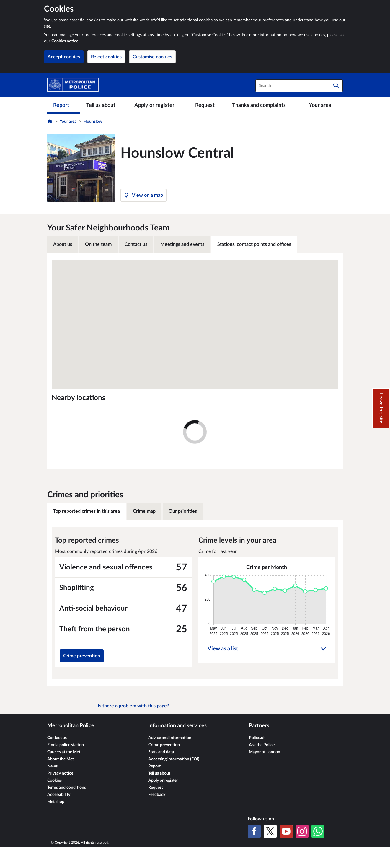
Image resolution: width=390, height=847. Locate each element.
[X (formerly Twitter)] (270, 831)
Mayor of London (264, 752)
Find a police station (65, 745)
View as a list (267, 648)
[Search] (336, 85)
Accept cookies (64, 56)
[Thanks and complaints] (264, 105)
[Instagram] (302, 831)
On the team (98, 244)
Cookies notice (64, 41)
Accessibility (58, 795)
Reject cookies (106, 56)
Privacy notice (60, 773)
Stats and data (161, 752)
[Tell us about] (104, 105)
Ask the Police (262, 745)
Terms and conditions (66, 787)
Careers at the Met (63, 752)
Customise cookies (152, 56)
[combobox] (299, 85)
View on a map (143, 195)
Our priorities (183, 511)
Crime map (144, 511)
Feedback (156, 795)
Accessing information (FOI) (173, 759)
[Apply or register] (158, 105)
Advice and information (169, 738)
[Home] (50, 123)
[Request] (207, 105)
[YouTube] (286, 831)
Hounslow (93, 122)
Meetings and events (182, 244)
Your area (68, 122)
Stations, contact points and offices (254, 244)
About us (62, 244)
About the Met (60, 759)
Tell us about (159, 773)
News (52, 766)
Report (154, 766)
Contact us (136, 244)
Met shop (55, 802)
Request (155, 787)
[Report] (63, 105)
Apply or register (163, 780)
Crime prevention (81, 656)
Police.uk (257, 738)
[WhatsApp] (317, 831)
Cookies (54, 780)
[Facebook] (254, 831)
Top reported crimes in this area (86, 511)
